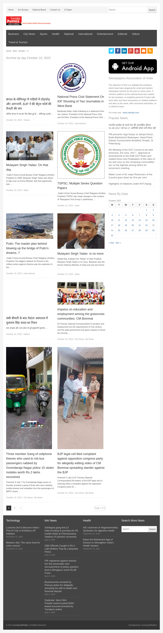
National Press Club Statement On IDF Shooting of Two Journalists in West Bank (80, 101)
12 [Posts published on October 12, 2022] (126, 220)
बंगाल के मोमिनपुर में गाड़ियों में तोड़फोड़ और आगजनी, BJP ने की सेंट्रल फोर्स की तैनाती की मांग (28, 104)
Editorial (122, 34)
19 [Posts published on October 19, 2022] (126, 225)
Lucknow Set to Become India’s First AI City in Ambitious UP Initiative (22, 530)
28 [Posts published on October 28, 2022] (139, 230)
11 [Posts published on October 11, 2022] (119, 220)
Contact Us (55, 10)
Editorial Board (39, 10)
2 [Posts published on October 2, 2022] (153, 210)
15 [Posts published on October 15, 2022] (146, 220)
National (68, 34)
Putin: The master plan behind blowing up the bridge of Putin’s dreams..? (27, 248)
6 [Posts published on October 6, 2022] (132, 215)
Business (13, 34)
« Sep (111, 243)
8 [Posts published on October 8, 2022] (146, 215)
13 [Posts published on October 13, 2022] (133, 220)
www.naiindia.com (131, 113)
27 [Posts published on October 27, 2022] (133, 230)
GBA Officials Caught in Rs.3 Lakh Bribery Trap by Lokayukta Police (61, 548)
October (21, 51)
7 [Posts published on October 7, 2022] (139, 215)
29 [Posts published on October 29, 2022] (146, 230)
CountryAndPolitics (21, 625)
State (26, 190)
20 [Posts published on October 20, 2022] (133, 225)
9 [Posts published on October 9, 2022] (153, 215)
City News (29, 34)
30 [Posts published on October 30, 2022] (153, 230)
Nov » (118, 243)
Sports (43, 34)
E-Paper (68, 10)
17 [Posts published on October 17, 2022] (112, 225)
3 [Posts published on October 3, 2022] (112, 215)
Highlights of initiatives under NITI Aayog (130, 183)
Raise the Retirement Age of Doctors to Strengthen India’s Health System (98, 542)
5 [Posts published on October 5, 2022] (125, 215)
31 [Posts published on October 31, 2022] (112, 235)
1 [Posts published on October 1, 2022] (146, 210)
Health (55, 34)
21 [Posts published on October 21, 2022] (139, 225)
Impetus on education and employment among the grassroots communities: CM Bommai (81, 314)
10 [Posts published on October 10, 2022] (112, 220)
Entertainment (105, 34)
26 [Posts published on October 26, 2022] (126, 230)
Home (11, 10)
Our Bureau (23, 10)
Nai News (89, 339)
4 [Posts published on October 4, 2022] (119, 215)
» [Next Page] (20, 508)
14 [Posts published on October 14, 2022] (139, 220)
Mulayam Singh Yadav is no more (80, 253)
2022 (15, 51)
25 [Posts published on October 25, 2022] (119, 230)
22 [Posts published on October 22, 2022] (146, 225)
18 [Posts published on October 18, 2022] (119, 225)
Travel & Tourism (18, 42)
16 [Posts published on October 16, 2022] (153, 220)
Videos (136, 34)
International (85, 34)
